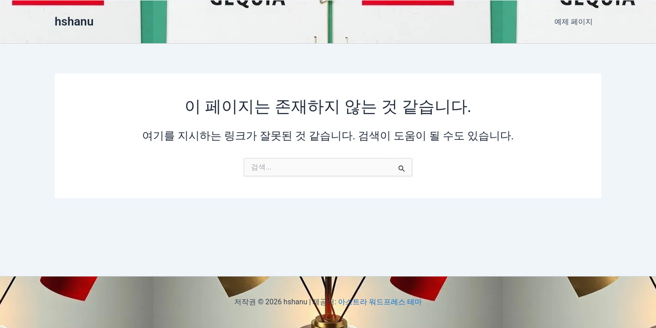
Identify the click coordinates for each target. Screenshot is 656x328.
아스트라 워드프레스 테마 (380, 301)
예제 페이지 (575, 21)
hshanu (74, 21)
